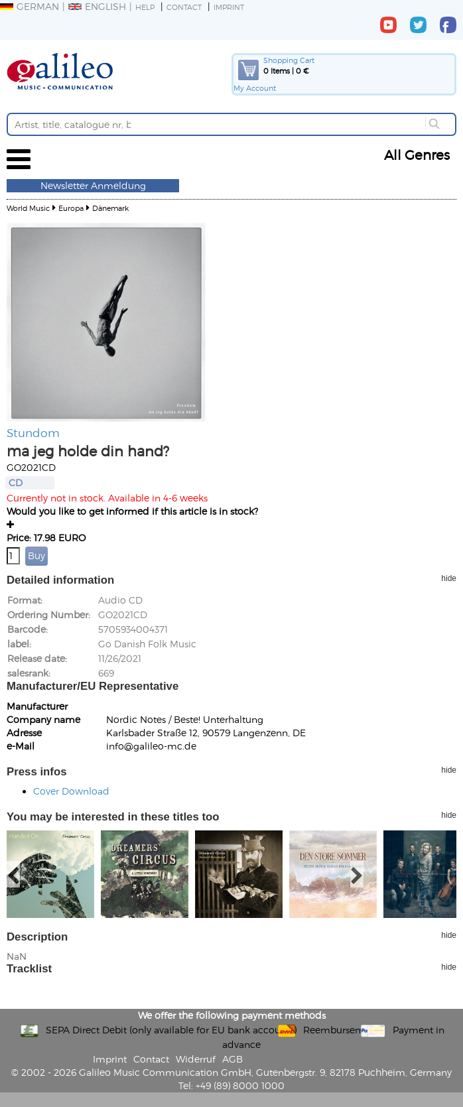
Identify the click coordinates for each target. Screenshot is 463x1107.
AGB (232, 1059)
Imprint (229, 7)
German (29, 6)
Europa (71, 208)
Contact (184, 7)
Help (145, 7)
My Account (254, 88)
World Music (28, 208)
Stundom (33, 432)
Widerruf (196, 1059)
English (97, 6)
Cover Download (71, 791)
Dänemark (110, 208)
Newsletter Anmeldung (93, 185)
